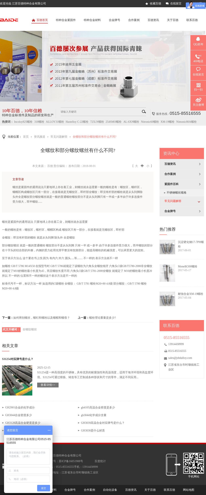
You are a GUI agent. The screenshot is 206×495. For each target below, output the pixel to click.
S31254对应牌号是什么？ (17, 359)
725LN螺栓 (97, 121)
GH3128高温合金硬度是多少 (22, 422)
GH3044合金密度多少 (18, 415)
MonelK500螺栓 (187, 266)
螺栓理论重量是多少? (102, 317)
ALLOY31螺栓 (55, 121)
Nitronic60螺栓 (150, 121)
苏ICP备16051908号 (71, 461)
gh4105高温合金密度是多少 (98, 407)
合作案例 (134, 20)
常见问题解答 (58, 136)
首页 (26, 136)
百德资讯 (153, 20)
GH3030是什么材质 (93, 430)
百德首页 (40, 20)
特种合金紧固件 (66, 20)
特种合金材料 (92, 20)
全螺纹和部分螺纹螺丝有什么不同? (94, 136)
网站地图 (188, 489)
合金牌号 (114, 20)
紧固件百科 (171, 184)
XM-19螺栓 (167, 121)
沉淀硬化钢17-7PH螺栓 (191, 244)
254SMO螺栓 (114, 121)
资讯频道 (39, 136)
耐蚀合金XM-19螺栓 (190, 293)
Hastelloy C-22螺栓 (77, 121)
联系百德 (192, 20)
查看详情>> (48, 384)
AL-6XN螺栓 (131, 121)
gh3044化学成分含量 (93, 415)
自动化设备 (110, 489)
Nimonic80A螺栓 (186, 121)
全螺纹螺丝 (30, 329)
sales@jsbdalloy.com (180, 357)
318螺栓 (39, 121)
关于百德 (172, 20)
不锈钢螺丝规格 (176, 192)
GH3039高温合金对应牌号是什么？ (103, 422)
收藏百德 (155, 3)
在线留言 (176, 3)
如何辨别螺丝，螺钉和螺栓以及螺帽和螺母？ (41, 317)
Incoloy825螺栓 (23, 121)
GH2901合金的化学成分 (20, 407)
